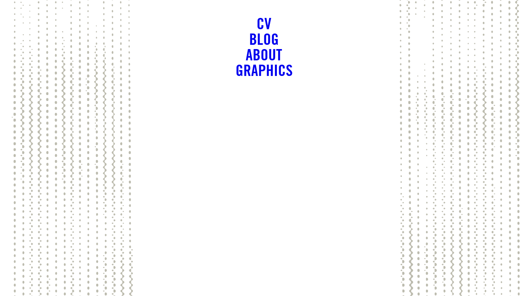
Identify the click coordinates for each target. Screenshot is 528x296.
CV (264, 23)
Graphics (264, 70)
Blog (264, 39)
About (264, 54)
